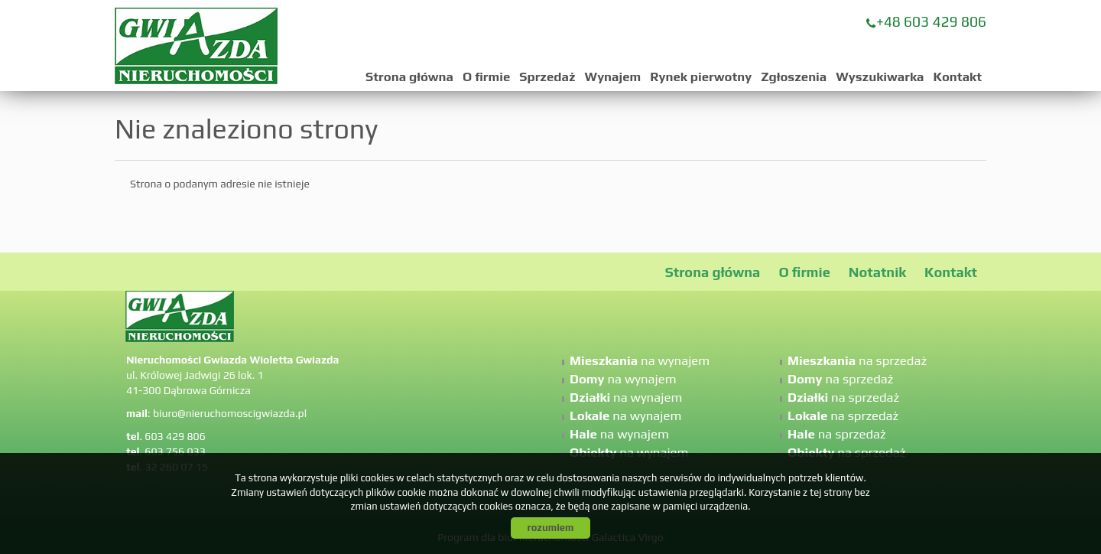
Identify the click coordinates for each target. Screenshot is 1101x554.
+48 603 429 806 (931, 21)
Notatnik (877, 272)
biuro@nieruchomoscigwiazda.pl (230, 413)
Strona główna (409, 76)
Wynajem (613, 76)
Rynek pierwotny (701, 76)
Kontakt (957, 76)
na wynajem (640, 360)
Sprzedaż (547, 76)
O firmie (486, 76)
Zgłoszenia (794, 76)
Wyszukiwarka (880, 76)
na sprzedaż (857, 360)
